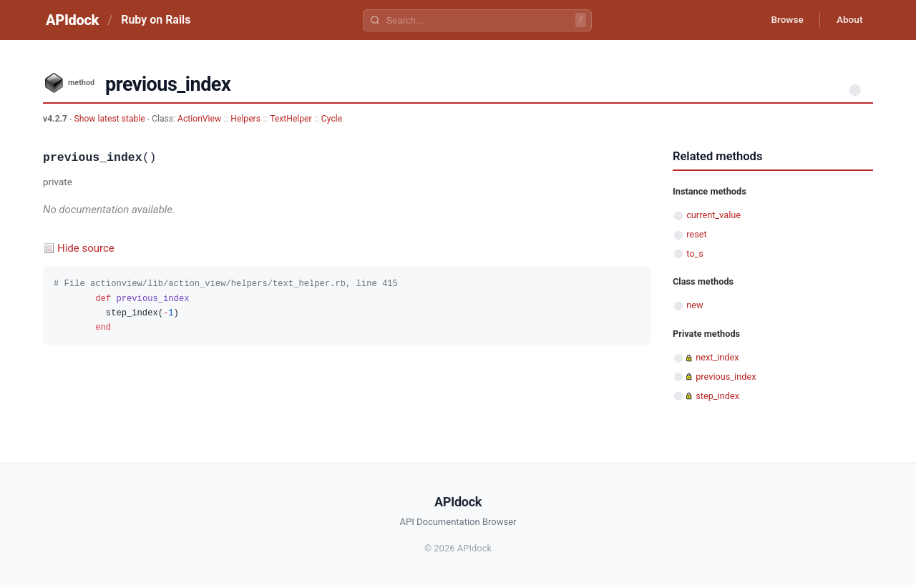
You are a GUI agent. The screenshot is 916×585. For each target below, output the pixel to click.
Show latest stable (110, 119)
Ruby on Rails (155, 19)
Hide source (85, 248)
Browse (783, 20)
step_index (717, 395)
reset (696, 234)
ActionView (199, 119)
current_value (713, 215)
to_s (694, 253)
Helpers (245, 119)
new (694, 305)
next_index (717, 357)
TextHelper (291, 119)
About (848, 20)
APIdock (72, 20)
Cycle (331, 119)
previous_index (726, 376)
